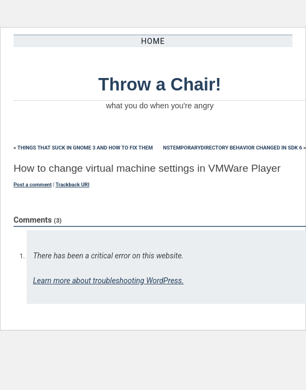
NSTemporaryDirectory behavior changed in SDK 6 (232, 148)
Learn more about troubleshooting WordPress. (108, 280)
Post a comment (32, 184)
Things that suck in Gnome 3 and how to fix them (85, 148)
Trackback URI (72, 184)
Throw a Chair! (160, 84)
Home (153, 41)
